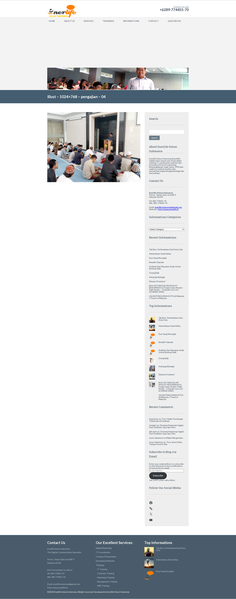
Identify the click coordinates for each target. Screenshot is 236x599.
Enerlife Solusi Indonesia (117, 592)
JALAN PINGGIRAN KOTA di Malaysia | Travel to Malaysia (166, 297)
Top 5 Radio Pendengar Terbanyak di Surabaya (166, 420)
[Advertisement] (118, 45)
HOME (52, 21)
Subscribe (158, 475)
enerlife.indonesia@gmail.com (168, 207)
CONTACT (153, 21)
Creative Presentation (106, 556)
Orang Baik (154, 273)
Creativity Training (105, 573)
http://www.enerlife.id (168, 209)
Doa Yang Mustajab (158, 258)
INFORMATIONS (131, 21)
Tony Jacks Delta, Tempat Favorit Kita (165, 443)
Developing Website (105, 561)
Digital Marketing (104, 548)
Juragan (152, 425)
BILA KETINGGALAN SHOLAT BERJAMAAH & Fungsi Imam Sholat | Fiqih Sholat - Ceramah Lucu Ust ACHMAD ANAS (171, 386)
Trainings (100, 565)
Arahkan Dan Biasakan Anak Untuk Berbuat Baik (165, 267)
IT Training (102, 569)
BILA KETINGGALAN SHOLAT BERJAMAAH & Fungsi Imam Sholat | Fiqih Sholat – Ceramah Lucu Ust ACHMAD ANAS (166, 288)
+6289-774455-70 (174, 10)
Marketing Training (105, 577)
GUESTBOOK (174, 21)
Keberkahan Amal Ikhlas (160, 253)
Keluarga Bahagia (157, 277)
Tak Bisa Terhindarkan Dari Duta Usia (166, 249)
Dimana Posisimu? (157, 281)
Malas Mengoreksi (174, 438)
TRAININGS (108, 21)
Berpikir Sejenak (156, 262)
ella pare (153, 431)
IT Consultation (103, 552)
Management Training (107, 581)
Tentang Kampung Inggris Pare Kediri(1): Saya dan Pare (166, 426)
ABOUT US (69, 21)
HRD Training (103, 585)
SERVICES (88, 21)
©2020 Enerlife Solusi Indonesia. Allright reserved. (70, 592)
